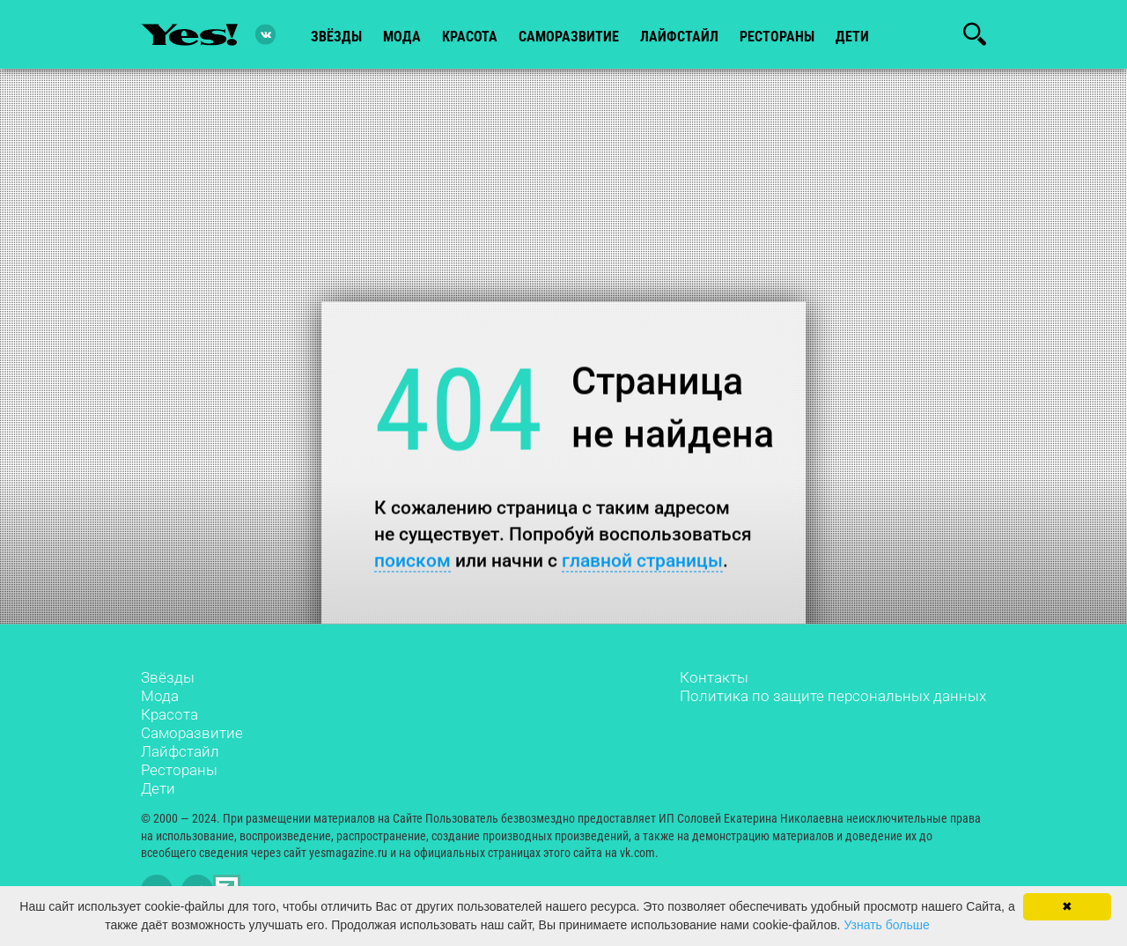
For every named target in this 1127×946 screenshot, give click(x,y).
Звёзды (168, 677)
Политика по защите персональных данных (833, 696)
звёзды (336, 36)
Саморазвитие (569, 36)
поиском (412, 560)
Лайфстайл (180, 751)
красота (469, 36)
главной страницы (642, 560)
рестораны (777, 36)
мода (402, 36)
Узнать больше (886, 925)
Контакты (714, 677)
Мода (160, 696)
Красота (169, 714)
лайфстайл (679, 36)
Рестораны (179, 770)
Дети (852, 36)
